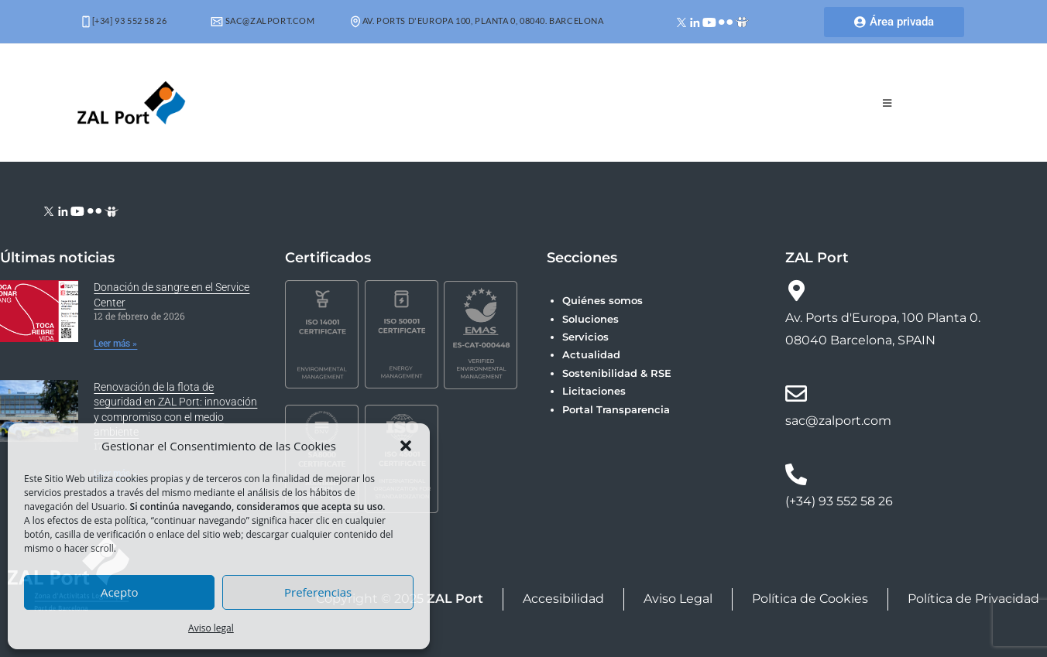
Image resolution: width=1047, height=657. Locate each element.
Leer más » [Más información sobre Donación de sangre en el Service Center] (115, 343)
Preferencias (318, 592)
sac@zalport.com (263, 20)
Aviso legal (211, 628)
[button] (406, 445)
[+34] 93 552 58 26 (124, 20)
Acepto (120, 592)
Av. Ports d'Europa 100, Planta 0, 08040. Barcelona (477, 20)
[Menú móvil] (887, 103)
